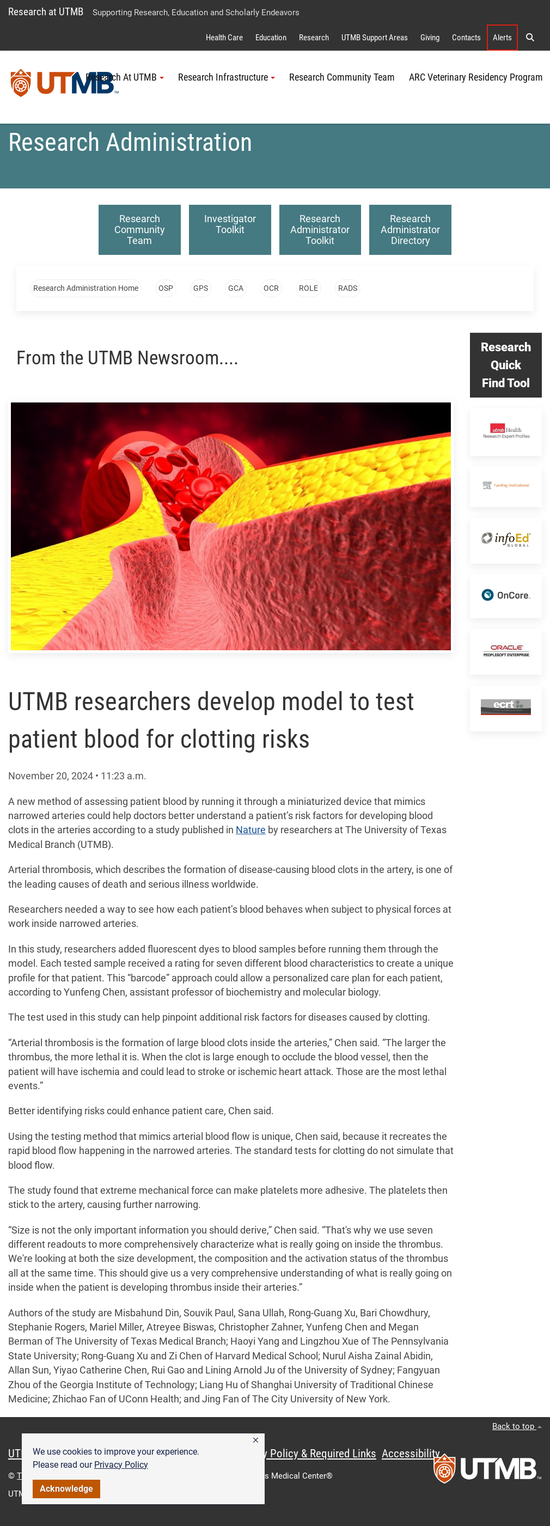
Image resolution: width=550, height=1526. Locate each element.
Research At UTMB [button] (124, 77)
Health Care (224, 37)
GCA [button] (235, 288)
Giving (429, 37)
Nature (251, 830)
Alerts (502, 37)
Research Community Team (342, 77)
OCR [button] (271, 288)
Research (314, 37)
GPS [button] (200, 288)
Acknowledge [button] (66, 1489)
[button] (255, 1440)
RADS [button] (347, 288)
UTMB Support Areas (374, 37)
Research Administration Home (85, 288)
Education (270, 37)
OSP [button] (165, 288)
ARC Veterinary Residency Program (476, 77)
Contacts (466, 37)
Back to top (517, 1426)
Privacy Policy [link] (121, 1465)
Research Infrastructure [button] (226, 77)
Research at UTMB (45, 11)
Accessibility (411, 1453)
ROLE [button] (308, 288)
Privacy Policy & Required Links (305, 1453)
